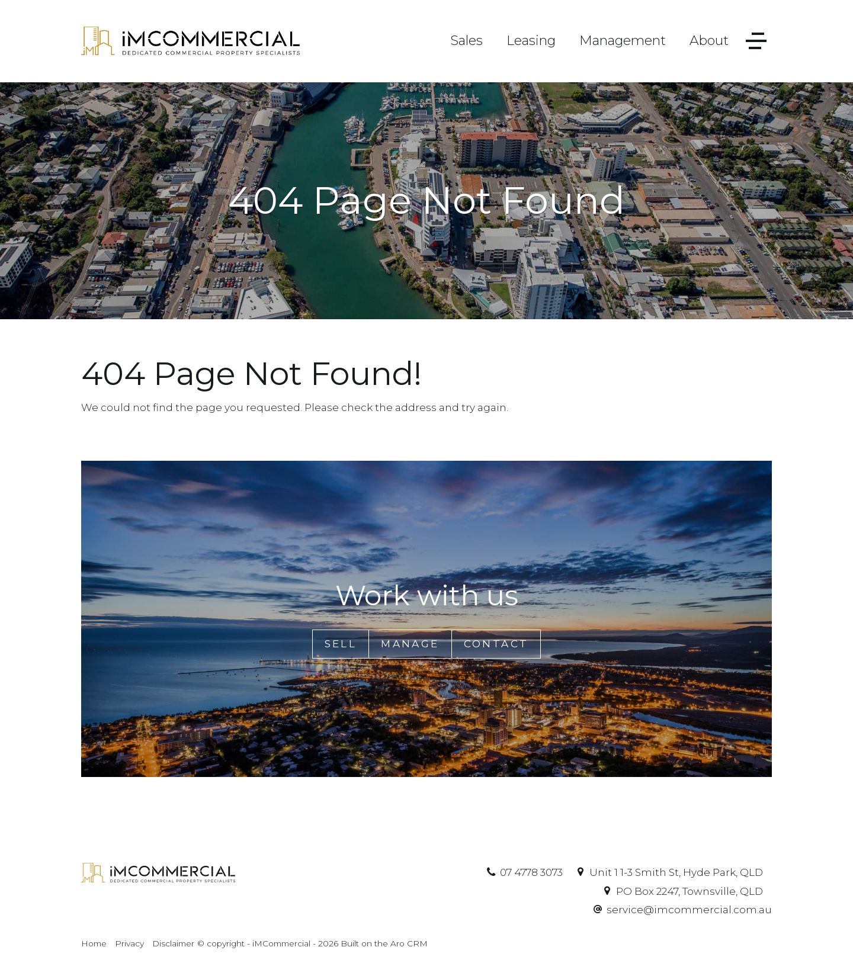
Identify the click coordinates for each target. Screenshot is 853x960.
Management (622, 41)
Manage (410, 644)
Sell (341, 644)
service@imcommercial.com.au (689, 910)
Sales (466, 41)
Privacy (129, 943)
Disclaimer (173, 943)
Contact (496, 644)
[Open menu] (756, 41)
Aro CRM (409, 943)
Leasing (531, 41)
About (709, 41)
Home (94, 943)
